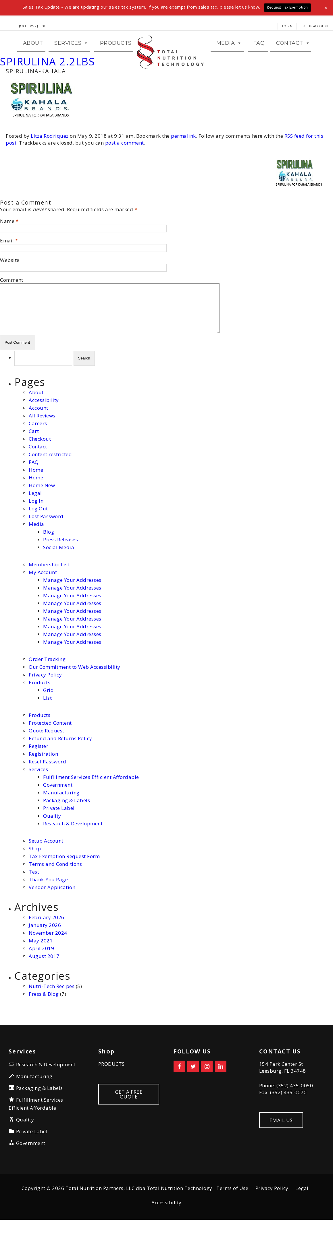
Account (38, 440)
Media (36, 556)
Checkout (40, 471)
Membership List (49, 596)
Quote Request (46, 762)
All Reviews (42, 447)
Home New (42, 517)
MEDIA (229, 59)
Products (116, 59)
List (47, 730)
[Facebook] (179, 1098)
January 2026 (45, 957)
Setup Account (316, 26)
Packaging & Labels (66, 832)
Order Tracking (47, 691)
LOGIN (287, 26)
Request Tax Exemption (287, 7)
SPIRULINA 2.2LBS (47, 94)
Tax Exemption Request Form (64, 888)
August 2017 (44, 988)
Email (7, 273)
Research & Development (73, 855)
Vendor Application (52, 919)
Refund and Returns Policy (60, 770)
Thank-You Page (48, 911)
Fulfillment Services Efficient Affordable (91, 809)
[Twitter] (193, 1098)
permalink (183, 168)
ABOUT (33, 59)
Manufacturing (61, 824)
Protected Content (50, 755)
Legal (35, 525)
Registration (43, 786)
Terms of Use (232, 1220)
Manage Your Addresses (72, 612)
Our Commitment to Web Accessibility (74, 699)
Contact (38, 478)
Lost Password (46, 548)
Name (7, 253)
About (36, 424)
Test (34, 904)
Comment (11, 312)
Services (38, 801)
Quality (52, 848)
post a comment (124, 175)
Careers (38, 455)
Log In (36, 533)
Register (38, 778)
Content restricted (50, 486)
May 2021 (41, 972)
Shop (35, 880)
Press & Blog (44, 1026)
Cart (34, 463)
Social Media (58, 579)
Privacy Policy (45, 706)
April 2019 (41, 980)
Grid (48, 722)
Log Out (38, 540)
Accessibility (44, 432)
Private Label (59, 840)
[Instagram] (207, 1098)
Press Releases (60, 571)
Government (57, 817)
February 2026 (46, 949)
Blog (48, 564)
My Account (43, 604)
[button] (326, 7)
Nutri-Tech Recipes (51, 1018)
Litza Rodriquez (50, 168)
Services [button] (71, 59)
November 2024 (48, 965)
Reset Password (47, 793)
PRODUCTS (111, 1096)
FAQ (259, 59)
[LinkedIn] (220, 1098)
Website (10, 292)
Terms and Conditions (55, 896)
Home (36, 502)
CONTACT (293, 59)
